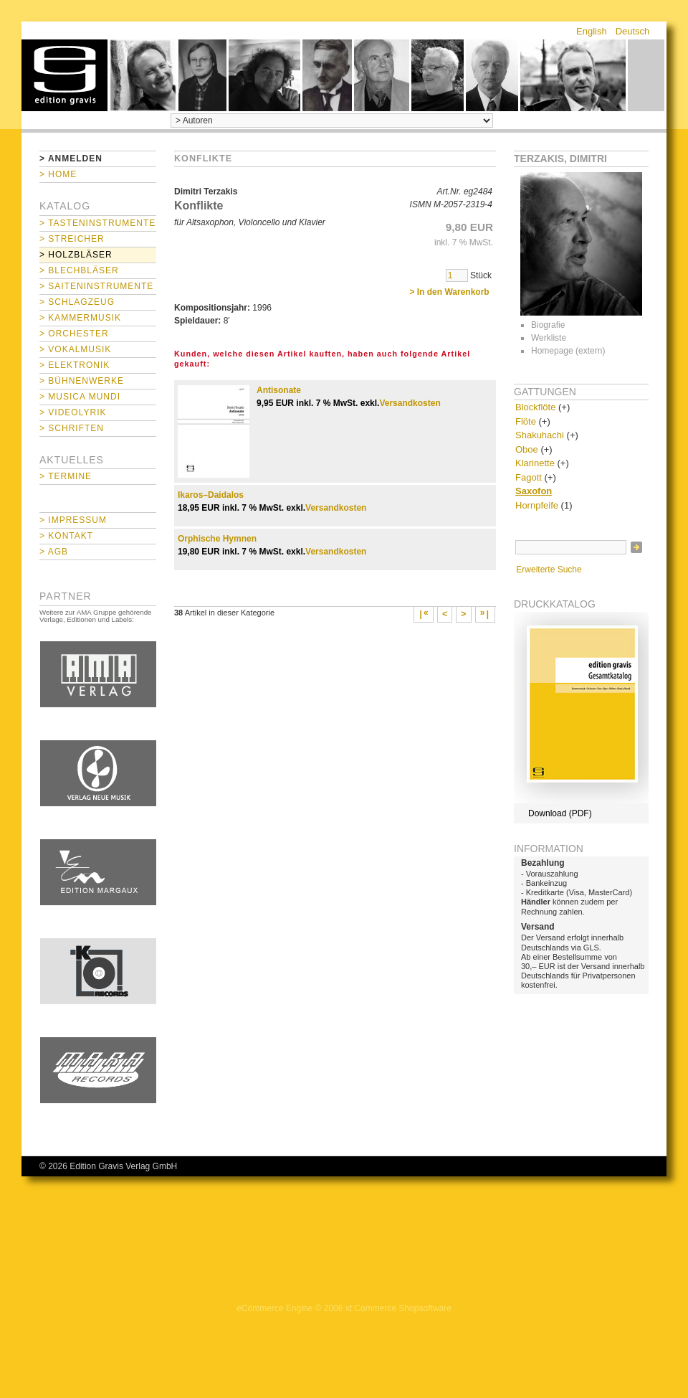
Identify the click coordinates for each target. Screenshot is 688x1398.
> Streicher (72, 239)
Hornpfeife (536, 505)
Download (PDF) (560, 813)
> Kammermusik (80, 318)
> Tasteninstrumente (97, 223)
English (591, 31)
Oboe (526, 449)
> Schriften (71, 428)
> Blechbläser (79, 270)
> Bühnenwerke (81, 381)
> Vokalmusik (75, 349)
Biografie (548, 325)
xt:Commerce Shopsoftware (398, 1308)
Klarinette (535, 463)
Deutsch (633, 31)
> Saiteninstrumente (96, 286)
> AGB (53, 552)
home (65, 75)
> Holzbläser (76, 255)
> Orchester (74, 334)
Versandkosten (409, 403)
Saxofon (533, 491)
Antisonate (279, 390)
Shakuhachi (539, 435)
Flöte (525, 421)
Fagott (528, 477)
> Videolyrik (72, 412)
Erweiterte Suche (548, 570)
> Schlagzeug (77, 302)
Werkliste (548, 338)
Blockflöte (535, 407)
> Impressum (73, 520)
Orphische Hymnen (217, 539)
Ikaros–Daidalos (211, 495)
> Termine (65, 476)
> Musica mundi (79, 397)
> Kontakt (66, 536)
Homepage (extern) (568, 351)
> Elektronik (74, 365)
